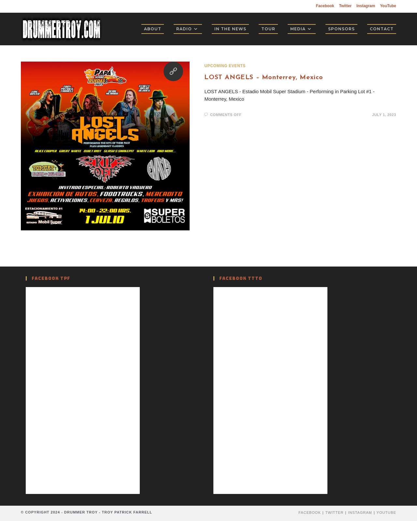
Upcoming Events (224, 66)
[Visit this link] (173, 71)
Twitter (345, 6)
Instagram (365, 6)
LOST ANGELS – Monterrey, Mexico (263, 77)
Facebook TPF (51, 278)
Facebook (325, 6)
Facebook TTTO (240, 278)
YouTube (388, 6)
